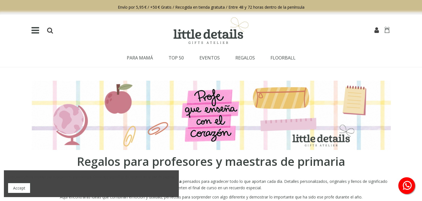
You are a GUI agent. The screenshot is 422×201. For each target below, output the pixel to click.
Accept (19, 188)
